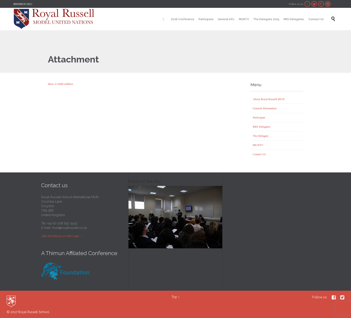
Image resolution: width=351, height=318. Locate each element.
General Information (264, 108)
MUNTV (258, 145)
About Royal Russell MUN (269, 99)
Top (174, 297)
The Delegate (260, 136)
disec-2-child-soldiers (60, 84)
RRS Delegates (261, 126)
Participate (259, 117)
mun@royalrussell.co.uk (69, 228)
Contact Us (259, 154)
